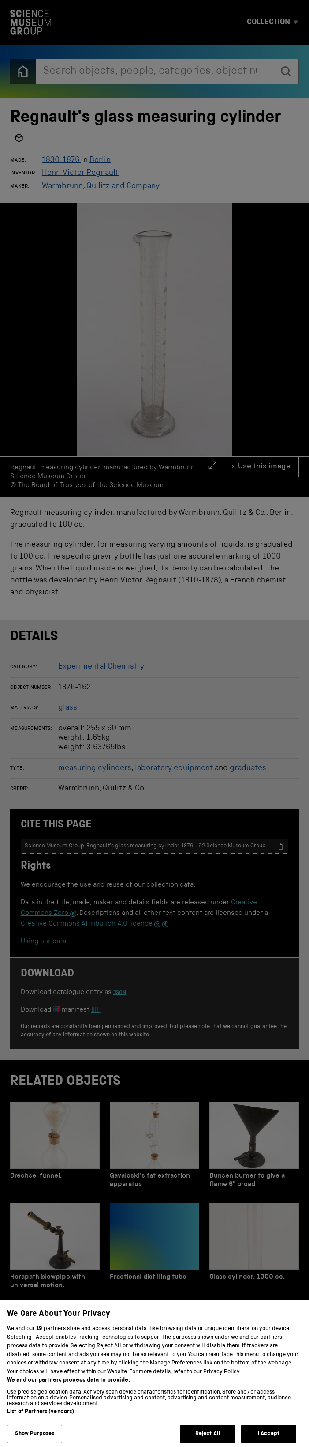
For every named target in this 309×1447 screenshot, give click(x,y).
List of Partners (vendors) (40, 1421)
